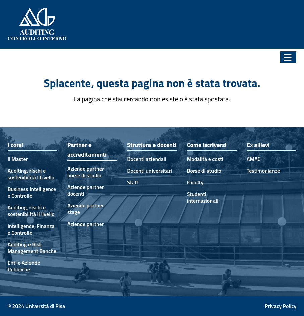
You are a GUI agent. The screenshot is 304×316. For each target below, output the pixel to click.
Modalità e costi (205, 159)
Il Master (18, 159)
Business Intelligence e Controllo (32, 192)
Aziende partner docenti (85, 190)
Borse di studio (204, 171)
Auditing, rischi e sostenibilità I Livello (31, 174)
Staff (132, 182)
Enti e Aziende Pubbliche (24, 266)
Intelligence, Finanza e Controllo (31, 229)
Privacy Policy (280, 306)
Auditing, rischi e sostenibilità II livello (31, 210)
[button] (288, 57)
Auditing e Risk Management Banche (32, 247)
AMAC (253, 159)
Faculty (195, 182)
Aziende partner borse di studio (85, 172)
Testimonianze (263, 171)
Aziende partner (85, 224)
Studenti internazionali (202, 197)
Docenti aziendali (146, 159)
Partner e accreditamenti (87, 149)
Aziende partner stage (85, 208)
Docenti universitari (149, 171)
